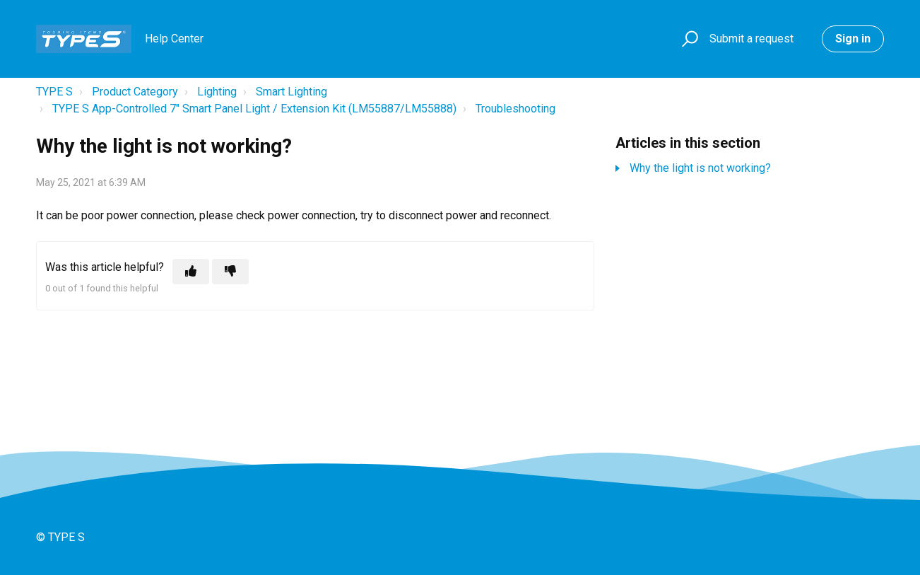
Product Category (135, 91)
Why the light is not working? (700, 168)
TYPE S (54, 91)
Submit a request (751, 38)
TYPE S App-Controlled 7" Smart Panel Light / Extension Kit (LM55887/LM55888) (254, 108)
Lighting (217, 91)
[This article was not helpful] (230, 271)
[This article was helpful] (190, 271)
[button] (688, 39)
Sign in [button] (853, 38)
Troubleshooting (515, 108)
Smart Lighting (291, 91)
